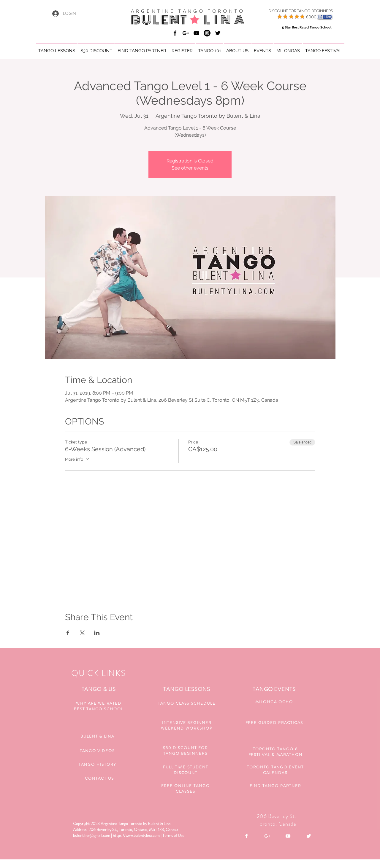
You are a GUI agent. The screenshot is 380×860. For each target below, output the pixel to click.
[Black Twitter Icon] (217, 33)
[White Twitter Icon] (309, 836)
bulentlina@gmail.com (91, 835)
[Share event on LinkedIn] (97, 633)
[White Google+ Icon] (267, 836)
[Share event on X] (82, 633)
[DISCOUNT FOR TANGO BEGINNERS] (293, 11)
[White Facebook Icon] (246, 836)
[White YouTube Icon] (288, 836)
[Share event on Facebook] (68, 633)
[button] (57, 48)
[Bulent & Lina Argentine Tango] (175, 33)
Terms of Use (173, 835)
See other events (190, 168)
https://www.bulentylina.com (136, 835)
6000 (311, 17)
